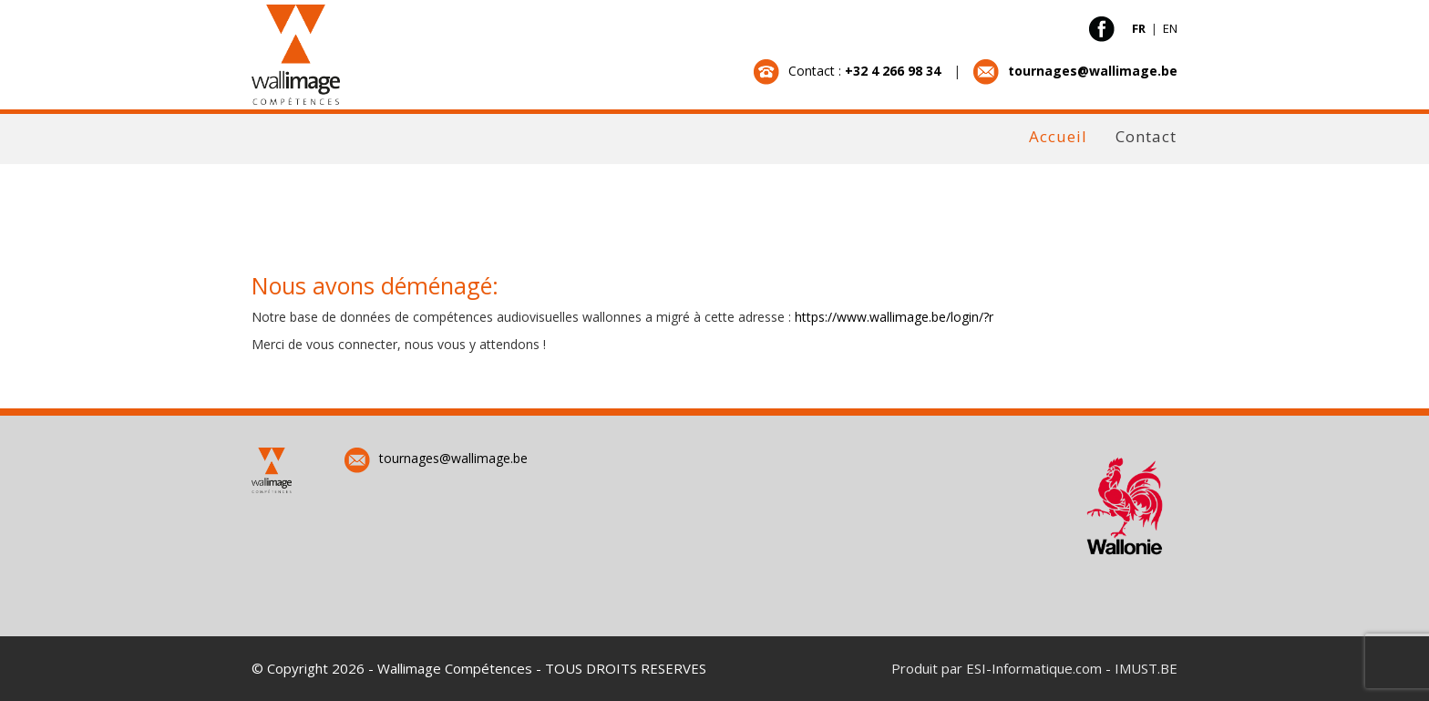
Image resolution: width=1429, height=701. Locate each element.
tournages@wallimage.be (436, 458)
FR (1140, 28)
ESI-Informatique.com (1034, 668)
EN (1170, 28)
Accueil (1058, 136)
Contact (1146, 136)
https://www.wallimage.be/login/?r (894, 316)
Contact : (849, 70)
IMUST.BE (1146, 668)
